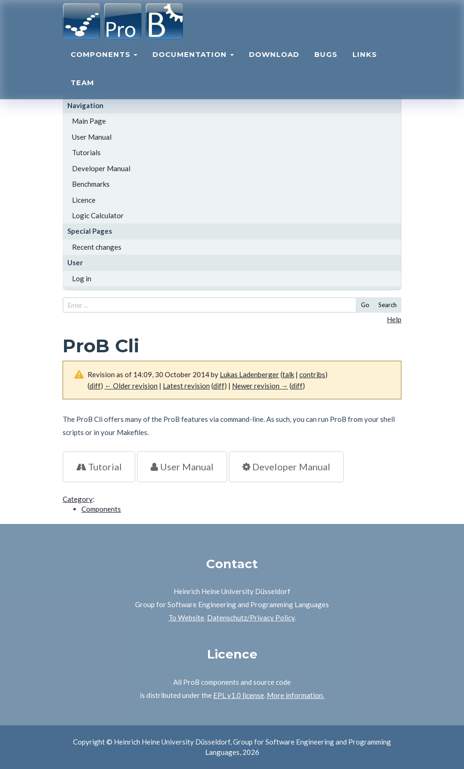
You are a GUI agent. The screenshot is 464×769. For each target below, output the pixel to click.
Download (274, 63)
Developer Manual (101, 168)
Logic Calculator (98, 215)
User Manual (92, 137)
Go (365, 305)
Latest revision (186, 385)
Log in (81, 278)
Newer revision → (260, 385)
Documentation (193, 63)
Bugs (325, 63)
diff (95, 385)
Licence (84, 200)
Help (394, 319)
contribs (312, 374)
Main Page (89, 121)
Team (82, 91)
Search (387, 305)
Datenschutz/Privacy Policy (251, 617)
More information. (295, 695)
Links (364, 63)
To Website (186, 617)
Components (104, 63)
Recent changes (96, 247)
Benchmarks (91, 184)
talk (288, 374)
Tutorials (86, 152)
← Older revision (131, 385)
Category (78, 499)
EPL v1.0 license (238, 695)
